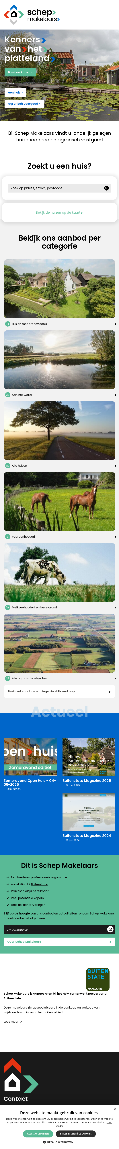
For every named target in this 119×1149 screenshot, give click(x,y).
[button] (59, 1142)
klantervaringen (33, 905)
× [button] (115, 1109)
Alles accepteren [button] (38, 1133)
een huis (15, 92)
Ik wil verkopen (20, 72)
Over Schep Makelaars (59, 942)
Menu (112, 15)
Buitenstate (39, 884)
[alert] (59, 1127)
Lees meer (13, 1022)
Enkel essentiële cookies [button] (76, 1133)
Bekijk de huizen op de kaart (59, 212)
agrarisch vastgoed (24, 104)
